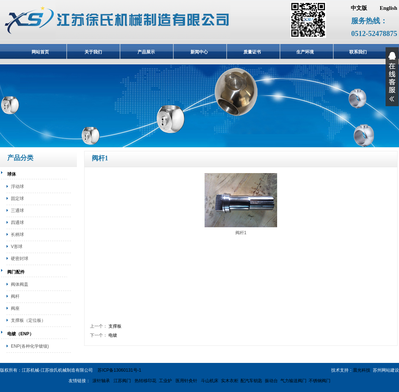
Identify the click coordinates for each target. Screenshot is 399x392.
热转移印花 (145, 380)
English (388, 8)
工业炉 (165, 380)
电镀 (112, 335)
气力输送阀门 (293, 380)
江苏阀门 (121, 380)
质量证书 (252, 52)
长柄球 (17, 234)
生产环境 (305, 52)
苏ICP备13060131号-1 (119, 370)
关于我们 (93, 52)
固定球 (17, 198)
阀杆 (15, 296)
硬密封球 (19, 258)
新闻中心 (199, 52)
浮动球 (17, 186)
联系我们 (358, 52)
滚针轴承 (101, 380)
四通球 (17, 222)
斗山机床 (209, 380)
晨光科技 (361, 370)
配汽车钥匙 (251, 380)
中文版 (359, 8)
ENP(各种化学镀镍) (30, 346)
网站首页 (40, 52)
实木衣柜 (229, 380)
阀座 (15, 308)
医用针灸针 (185, 380)
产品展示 (146, 52)
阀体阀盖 (19, 284)
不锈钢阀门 (319, 380)
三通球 (17, 210)
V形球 (16, 246)
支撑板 (115, 326)
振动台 (271, 380)
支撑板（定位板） (28, 320)
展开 (392, 76)
